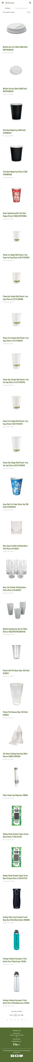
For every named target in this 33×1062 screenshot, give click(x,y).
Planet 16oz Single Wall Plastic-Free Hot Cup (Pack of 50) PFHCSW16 (15, 464)
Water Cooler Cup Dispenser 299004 (15, 795)
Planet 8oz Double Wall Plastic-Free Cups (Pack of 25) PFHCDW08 (15, 297)
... (12, 8)
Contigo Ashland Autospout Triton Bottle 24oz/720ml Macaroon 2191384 (16, 1001)
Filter (28, 12)
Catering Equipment (21, 8)
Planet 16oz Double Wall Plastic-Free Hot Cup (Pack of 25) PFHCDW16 (16, 381)
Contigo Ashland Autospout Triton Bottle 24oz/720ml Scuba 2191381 (15, 960)
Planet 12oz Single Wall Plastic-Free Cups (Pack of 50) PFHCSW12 (15, 422)
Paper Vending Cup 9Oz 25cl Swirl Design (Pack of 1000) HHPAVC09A (15, 214)
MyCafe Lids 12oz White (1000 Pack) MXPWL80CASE (15, 48)
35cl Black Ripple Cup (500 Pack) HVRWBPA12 (14, 131)
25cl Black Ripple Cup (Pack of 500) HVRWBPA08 (15, 173)
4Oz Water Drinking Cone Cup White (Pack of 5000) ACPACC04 (15, 755)
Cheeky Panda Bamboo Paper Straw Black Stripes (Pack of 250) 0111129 (15, 877)
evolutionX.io (16, 1052)
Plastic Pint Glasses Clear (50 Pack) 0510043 (15, 713)
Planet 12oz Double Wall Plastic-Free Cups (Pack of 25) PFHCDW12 (16, 339)
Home (7, 8)
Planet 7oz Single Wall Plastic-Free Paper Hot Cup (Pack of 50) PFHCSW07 (16, 256)
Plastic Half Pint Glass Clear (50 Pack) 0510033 (16, 672)
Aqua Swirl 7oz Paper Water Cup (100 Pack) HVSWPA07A (15, 505)
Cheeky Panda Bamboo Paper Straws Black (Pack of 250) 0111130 (15, 835)
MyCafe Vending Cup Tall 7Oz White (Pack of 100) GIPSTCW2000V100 (15, 630)
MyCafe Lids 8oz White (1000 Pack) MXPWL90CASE (15, 90)
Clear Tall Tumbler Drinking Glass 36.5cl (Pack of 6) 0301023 (14, 588)
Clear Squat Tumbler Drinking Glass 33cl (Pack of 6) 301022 (15, 547)
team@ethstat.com (16, 1041)
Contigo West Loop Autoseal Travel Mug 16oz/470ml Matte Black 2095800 (16, 918)
